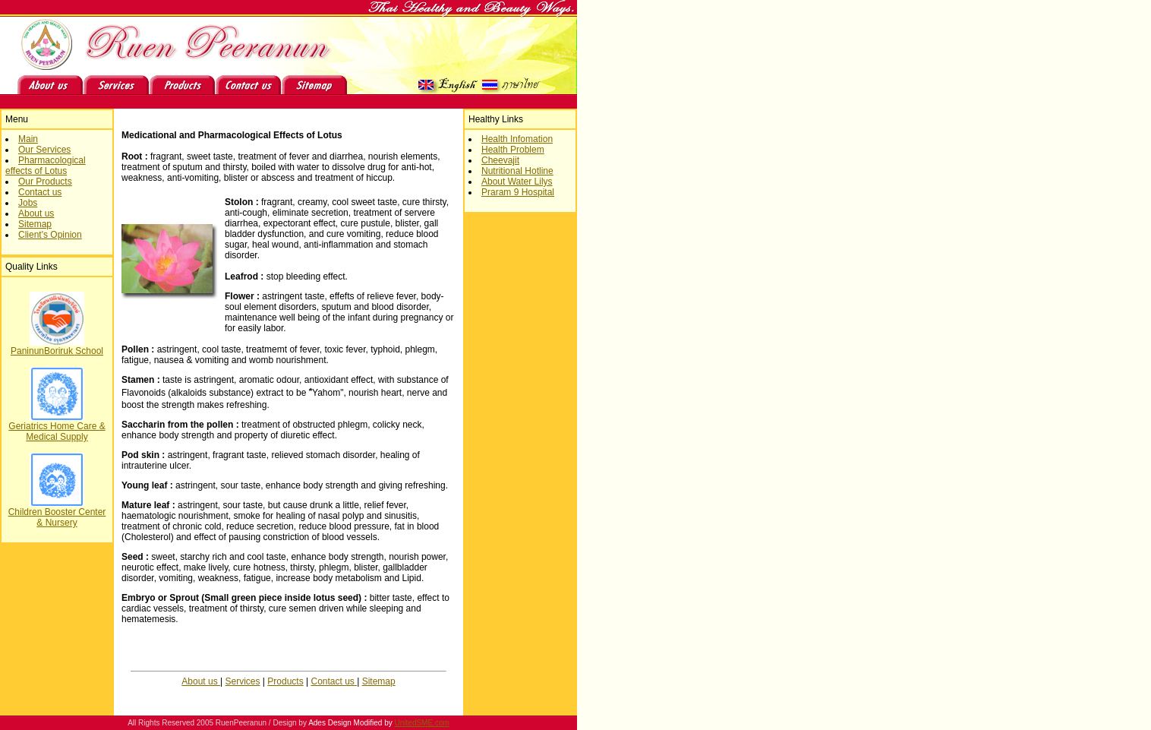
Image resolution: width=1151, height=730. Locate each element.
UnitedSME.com (422, 723)
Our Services (44, 149)
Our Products (45, 181)
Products (285, 681)
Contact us (39, 192)
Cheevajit (500, 160)
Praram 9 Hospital (517, 192)
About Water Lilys (517, 181)
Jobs (27, 203)
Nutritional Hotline (517, 171)
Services (242, 681)
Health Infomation (517, 139)
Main (28, 139)
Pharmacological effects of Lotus (45, 165)
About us (36, 213)
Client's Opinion (50, 234)
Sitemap (35, 224)
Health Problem (512, 149)
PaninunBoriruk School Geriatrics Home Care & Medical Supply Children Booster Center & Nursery (57, 432)
